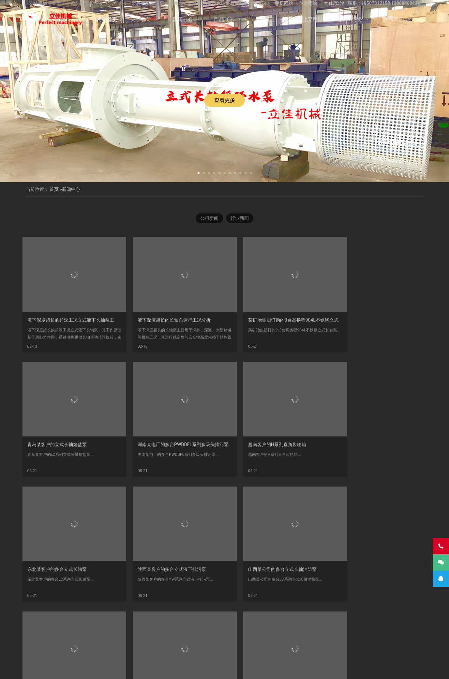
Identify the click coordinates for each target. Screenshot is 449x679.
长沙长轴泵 (171, 644)
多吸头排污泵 (84, 644)
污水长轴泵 (287, 644)
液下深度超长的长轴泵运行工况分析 (166, 361)
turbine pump (347, 651)
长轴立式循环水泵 (372, 637)
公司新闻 (209, 222)
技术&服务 (350, 19)
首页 (54, 189)
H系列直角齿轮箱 (50, 644)
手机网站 (284, 3)
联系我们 (393, 19)
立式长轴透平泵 (256, 644)
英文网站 (308, 3)
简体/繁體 (334, 3)
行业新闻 (240, 222)
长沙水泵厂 (305, 669)
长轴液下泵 (312, 637)
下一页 (268, 613)
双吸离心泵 (246, 651)
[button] (198, 172)
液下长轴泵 (231, 637)
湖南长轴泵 (99, 651)
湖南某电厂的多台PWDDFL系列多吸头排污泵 (72, 481)
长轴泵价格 (198, 644)
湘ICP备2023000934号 (275, 669)
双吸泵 (223, 651)
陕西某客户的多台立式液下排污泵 (370, 481)
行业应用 (307, 19)
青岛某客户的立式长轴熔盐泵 (365, 361)
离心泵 (153, 651)
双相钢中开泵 (375, 644)
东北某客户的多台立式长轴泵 (262, 481)
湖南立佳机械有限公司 (132, 637)
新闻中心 (182, 19)
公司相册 (265, 19)
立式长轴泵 (144, 644)
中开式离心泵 (178, 651)
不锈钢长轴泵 (93, 637)
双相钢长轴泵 (171, 637)
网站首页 (107, 19)
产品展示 (224, 19)
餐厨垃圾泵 (405, 637)
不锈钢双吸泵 (128, 651)
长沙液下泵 (225, 644)
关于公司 (140, 19)
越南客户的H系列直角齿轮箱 (159, 481)
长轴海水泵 (258, 637)
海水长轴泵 (314, 644)
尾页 (280, 613)
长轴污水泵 (285, 637)
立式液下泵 (64, 637)
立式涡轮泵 (339, 637)
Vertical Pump (344, 644)
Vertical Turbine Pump (282, 651)
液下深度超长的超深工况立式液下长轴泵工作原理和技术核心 (89, 361)
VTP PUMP (319, 651)
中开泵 (204, 651)
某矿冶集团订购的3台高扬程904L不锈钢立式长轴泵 (285, 361)
